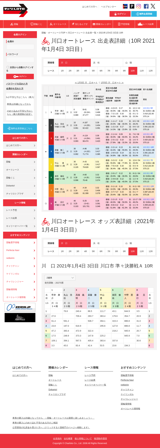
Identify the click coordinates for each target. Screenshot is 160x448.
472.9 (78, 331)
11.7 (138, 326)
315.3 (115, 321)
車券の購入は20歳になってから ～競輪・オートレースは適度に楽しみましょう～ (53, 418)
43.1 (114, 311)
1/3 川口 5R (148, 108)
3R (77, 71)
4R (85, 71)
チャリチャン (12, 266)
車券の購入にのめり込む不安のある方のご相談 (35, 422)
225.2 (102, 335)
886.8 (127, 321)
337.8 (115, 340)
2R (70, 71)
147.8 (90, 335)
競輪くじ (10, 177)
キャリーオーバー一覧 (17, 226)
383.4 (102, 316)
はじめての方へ (89, 6)
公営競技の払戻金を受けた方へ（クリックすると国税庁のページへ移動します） (51, 427)
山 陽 (128, 62)
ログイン (19, 76)
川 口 (64, 62)
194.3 (127, 345)
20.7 (138, 331)
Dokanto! (10, 185)
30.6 (138, 340)
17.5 (53, 335)
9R (124, 71)
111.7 (102, 311)
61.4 (53, 321)
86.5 (90, 311)
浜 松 (96, 62)
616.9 (78, 326)
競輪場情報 (11, 289)
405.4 (90, 340)
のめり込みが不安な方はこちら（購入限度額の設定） (20, 112)
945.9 (127, 331)
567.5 (78, 340)
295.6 (102, 326)
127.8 (115, 326)
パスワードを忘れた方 (17, 84)
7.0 (137, 335)
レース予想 (11, 210)
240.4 (78, 311)
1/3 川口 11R (148, 121)
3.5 (137, 311)
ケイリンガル (12, 273)
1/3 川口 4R (148, 134)
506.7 (90, 321)
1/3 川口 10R (148, 147)
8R (116, 71)
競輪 (8, 161)
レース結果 (11, 218)
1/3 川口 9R (148, 173)
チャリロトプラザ (14, 193)
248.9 (66, 335)
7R (108, 71)
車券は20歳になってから (19, 104)
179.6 (115, 316)
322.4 (90, 331)
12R (151, 71)
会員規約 (57, 438)
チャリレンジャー (15, 281)
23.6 (114, 345)
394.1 (102, 321)
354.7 (127, 316)
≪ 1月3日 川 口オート (86, 82)
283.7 (90, 316)
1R (62, 71)
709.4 (78, 316)
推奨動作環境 (100, 438)
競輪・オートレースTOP (53, 32)
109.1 (54, 340)
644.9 (127, 311)
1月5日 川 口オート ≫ (112, 82)
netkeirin (10, 258)
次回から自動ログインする (20, 69)
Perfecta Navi (12, 250)
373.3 (78, 335)
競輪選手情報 (12, 242)
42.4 (90, 345)
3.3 (52, 345)
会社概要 (68, 438)
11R (142, 71)
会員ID (10, 41)
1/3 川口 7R (148, 160)
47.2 (53, 331)
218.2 (115, 331)
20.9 (138, 316)
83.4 (78, 345)
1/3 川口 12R (148, 186)
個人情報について (83, 438)
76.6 (66, 311)
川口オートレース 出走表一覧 (82, 32)
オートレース (12, 169)
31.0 (138, 321)
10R (133, 71)
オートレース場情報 (16, 297)
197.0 (66, 326)
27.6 (53, 316)
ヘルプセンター (108, 6)
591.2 (66, 321)
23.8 (53, 326)
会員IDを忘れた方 (14, 88)
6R (101, 71)
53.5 (102, 345)
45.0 (66, 345)
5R (93, 71)
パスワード (12, 54)
